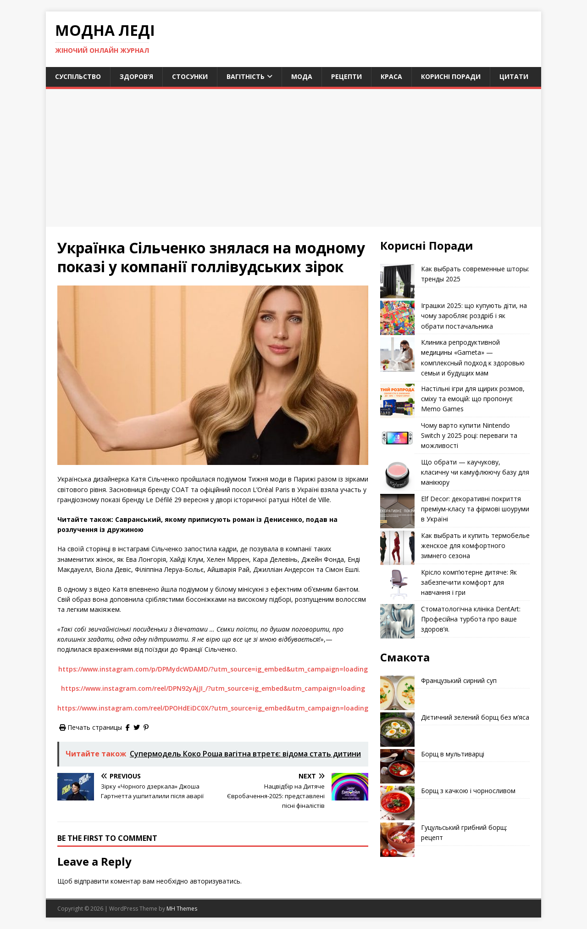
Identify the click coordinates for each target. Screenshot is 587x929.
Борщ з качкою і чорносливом (468, 790)
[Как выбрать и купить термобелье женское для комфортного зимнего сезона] (397, 548)
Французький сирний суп (459, 680)
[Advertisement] (293, 158)
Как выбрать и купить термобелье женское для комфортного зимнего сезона (475, 545)
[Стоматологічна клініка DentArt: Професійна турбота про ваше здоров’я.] (397, 621)
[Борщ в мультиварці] (397, 766)
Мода (301, 76)
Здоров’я (136, 76)
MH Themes (181, 908)
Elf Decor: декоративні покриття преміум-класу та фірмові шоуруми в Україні (475, 509)
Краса (391, 76)
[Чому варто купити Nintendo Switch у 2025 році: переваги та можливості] (397, 437)
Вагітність (246, 76)
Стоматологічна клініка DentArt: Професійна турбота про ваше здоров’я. (471, 619)
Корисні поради (451, 76)
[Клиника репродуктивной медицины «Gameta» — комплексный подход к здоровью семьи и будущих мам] (397, 354)
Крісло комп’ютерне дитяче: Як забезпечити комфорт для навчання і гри (469, 582)
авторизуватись (215, 881)
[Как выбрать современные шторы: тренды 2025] (397, 281)
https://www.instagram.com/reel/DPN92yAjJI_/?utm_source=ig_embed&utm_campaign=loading (213, 688)
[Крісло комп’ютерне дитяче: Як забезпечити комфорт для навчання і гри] (397, 584)
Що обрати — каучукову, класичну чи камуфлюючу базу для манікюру (475, 472)
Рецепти (346, 76)
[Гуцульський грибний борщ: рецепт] (397, 840)
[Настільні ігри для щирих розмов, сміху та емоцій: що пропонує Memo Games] (397, 401)
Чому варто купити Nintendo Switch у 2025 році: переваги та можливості (469, 435)
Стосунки (190, 76)
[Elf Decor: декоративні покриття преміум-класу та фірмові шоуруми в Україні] (397, 511)
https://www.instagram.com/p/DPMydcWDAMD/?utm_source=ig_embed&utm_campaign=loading (213, 669)
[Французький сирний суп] (397, 693)
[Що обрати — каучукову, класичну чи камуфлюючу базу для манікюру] (397, 474)
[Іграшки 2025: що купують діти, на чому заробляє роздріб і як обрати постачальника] (397, 318)
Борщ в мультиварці (452, 754)
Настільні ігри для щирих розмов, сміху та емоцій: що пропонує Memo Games (473, 399)
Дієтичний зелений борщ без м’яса (475, 717)
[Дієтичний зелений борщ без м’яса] (397, 729)
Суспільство (78, 76)
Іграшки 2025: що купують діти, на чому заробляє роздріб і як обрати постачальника (474, 315)
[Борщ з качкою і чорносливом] (397, 803)
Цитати (513, 76)
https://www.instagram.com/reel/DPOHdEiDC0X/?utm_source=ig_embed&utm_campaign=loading (212, 708)
